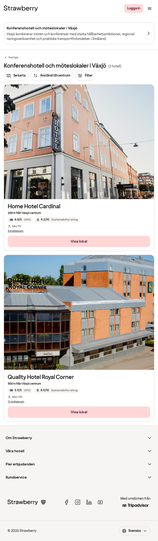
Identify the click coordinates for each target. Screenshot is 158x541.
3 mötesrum (15, 231)
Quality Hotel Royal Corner (41, 377)
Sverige (11, 57)
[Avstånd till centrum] (52, 76)
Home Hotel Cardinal (34, 206)
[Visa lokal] (79, 241)
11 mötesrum (16, 402)
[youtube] (100, 502)
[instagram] (78, 502)
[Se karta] (16, 76)
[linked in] (89, 502)
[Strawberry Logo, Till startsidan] (21, 8)
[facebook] (66, 502)
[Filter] (85, 76)
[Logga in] (133, 8)
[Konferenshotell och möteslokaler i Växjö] (79, 33)
